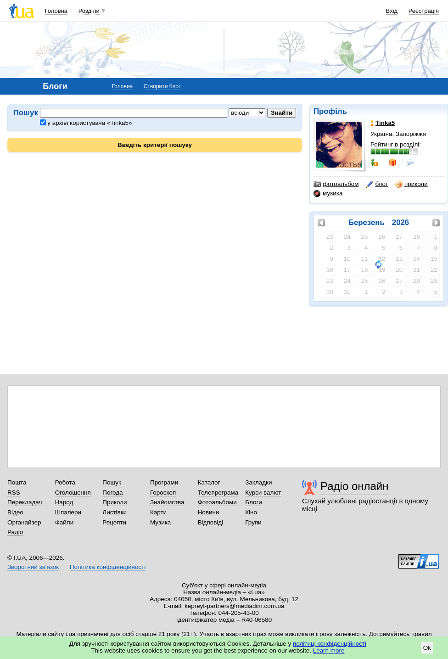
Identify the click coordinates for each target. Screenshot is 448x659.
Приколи (114, 502)
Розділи (89, 10)
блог (376, 184)
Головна (56, 10)
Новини (208, 512)
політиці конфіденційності (329, 643)
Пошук (111, 482)
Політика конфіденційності (108, 566)
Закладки (258, 482)
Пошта (16, 482)
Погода (112, 492)
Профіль (330, 111)
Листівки (114, 512)
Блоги (253, 502)
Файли (64, 522)
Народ (64, 502)
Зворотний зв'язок (33, 566)
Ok (427, 647)
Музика (160, 522)
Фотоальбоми (217, 502)
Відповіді (211, 522)
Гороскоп (163, 492)
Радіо (15, 532)
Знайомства (167, 502)
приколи (411, 184)
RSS (13, 492)
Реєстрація (424, 10)
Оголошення (73, 492)
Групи (253, 522)
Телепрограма (218, 492)
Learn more (329, 650)
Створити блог (162, 86)
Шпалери (68, 512)
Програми (164, 482)
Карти (158, 512)
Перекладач (24, 502)
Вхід (392, 10)
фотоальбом (336, 184)
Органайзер (24, 522)
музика (328, 193)
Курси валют (263, 492)
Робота (65, 482)
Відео (15, 512)
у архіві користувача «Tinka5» (86, 122)
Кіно (251, 512)
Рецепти (114, 522)
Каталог (209, 482)
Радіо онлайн (354, 486)
